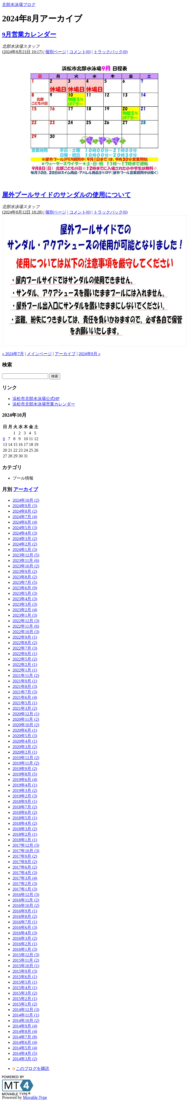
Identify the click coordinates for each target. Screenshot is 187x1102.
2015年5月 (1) (25, 982)
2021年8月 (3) (25, 686)
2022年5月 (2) (25, 659)
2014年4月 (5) (25, 1053)
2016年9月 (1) (25, 911)
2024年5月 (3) (25, 527)
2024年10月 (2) (26, 500)
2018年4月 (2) (25, 823)
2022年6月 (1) (25, 653)
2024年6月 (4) (25, 522)
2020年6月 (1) (25, 730)
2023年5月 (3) (25, 593)
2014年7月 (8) (25, 1037)
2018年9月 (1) (25, 801)
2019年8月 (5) (25, 774)
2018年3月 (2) (25, 829)
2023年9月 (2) (25, 571)
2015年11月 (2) (26, 960)
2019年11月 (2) (26, 763)
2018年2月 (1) (25, 834)
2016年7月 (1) (25, 922)
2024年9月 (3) (25, 506)
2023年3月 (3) (25, 604)
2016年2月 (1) (25, 944)
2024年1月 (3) (25, 549)
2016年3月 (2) (25, 938)
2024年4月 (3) (25, 533)
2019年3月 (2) (25, 790)
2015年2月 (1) (25, 998)
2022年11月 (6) (26, 626)
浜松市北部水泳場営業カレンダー (44, 404)
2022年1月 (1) (25, 670)
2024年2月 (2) (25, 544)
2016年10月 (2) (26, 905)
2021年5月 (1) (25, 703)
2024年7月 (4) (25, 516)
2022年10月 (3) (26, 631)
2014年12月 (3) (26, 1009)
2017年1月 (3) (25, 889)
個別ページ (55, 52)
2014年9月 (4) (25, 1026)
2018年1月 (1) (25, 840)
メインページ (39, 354)
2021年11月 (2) (26, 675)
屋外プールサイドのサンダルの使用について (66, 194)
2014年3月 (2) (25, 1059)
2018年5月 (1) (25, 818)
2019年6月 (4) (25, 779)
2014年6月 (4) (25, 1042)
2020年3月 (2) (25, 746)
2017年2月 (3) (25, 883)
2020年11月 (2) (26, 719)
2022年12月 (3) (26, 621)
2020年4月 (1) (25, 741)
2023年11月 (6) (26, 560)
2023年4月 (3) (25, 599)
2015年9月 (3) (25, 971)
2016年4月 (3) (25, 933)
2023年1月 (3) (25, 615)
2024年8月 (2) (25, 511)
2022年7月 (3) (25, 648)
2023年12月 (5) (26, 555)
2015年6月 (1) (25, 976)
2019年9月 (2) (25, 768)
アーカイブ (65, 354)
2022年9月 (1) (25, 637)
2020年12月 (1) (26, 714)
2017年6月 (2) (25, 867)
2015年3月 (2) (25, 993)
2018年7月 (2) (25, 807)
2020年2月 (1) (25, 752)
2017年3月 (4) (25, 878)
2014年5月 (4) (25, 1048)
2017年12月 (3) (26, 845)
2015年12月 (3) (26, 955)
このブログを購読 (32, 1068)
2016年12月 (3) (26, 894)
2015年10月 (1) (26, 966)
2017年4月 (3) (25, 872)
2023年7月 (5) (25, 582)
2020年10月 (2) (26, 725)
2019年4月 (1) (25, 785)
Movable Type (35, 1097)
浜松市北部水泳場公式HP (36, 398)
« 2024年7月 (13, 354)
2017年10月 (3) (26, 851)
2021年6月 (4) (25, 697)
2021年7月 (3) (25, 692)
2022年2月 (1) (25, 664)
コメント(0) (80, 52)
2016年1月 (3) (25, 949)
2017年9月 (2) (25, 856)
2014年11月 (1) (26, 1015)
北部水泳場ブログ (18, 4)
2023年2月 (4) (25, 610)
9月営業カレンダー (29, 34)
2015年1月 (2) (25, 1004)
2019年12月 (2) (26, 757)
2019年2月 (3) (25, 796)
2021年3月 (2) (25, 708)
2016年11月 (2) (26, 900)
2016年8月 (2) (25, 916)
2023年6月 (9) (25, 588)
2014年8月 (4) (25, 1031)
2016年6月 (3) (25, 927)
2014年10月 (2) (26, 1020)
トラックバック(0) (111, 52)
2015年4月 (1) (25, 987)
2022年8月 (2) (25, 642)
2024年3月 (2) (25, 538)
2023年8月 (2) (25, 577)
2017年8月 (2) (25, 861)
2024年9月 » (90, 354)
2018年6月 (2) (25, 812)
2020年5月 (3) (25, 736)
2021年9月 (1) (25, 681)
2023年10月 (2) (26, 566)
